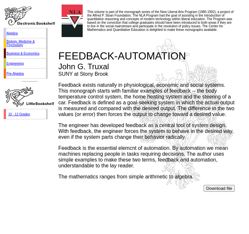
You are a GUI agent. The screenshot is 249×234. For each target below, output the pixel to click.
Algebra (12, 33)
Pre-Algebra (15, 73)
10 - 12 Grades (19, 114)
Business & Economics (23, 53)
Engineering (15, 63)
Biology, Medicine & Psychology (20, 43)
